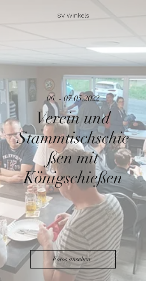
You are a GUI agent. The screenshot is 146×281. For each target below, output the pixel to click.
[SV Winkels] (73, 15)
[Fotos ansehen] (73, 259)
